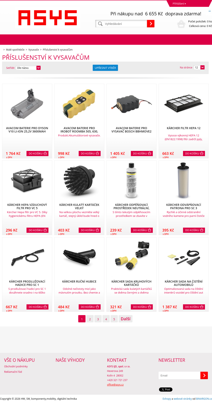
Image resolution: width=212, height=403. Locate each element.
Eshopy (167, 399)
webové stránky (183, 399)
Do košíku (36, 153)
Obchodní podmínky (16, 366)
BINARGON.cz (204, 399)
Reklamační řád (13, 372)
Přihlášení (178, 3)
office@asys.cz (115, 384)
